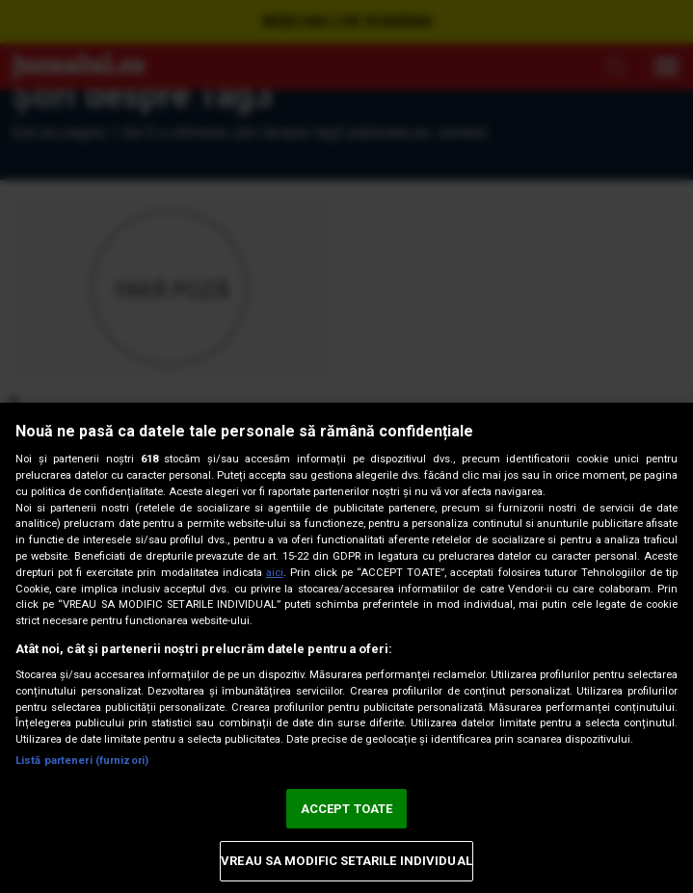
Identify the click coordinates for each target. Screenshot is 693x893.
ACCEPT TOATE (347, 808)
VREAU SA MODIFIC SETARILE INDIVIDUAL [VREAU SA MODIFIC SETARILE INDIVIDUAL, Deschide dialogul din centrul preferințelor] (346, 861)
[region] (346, 648)
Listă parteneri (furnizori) (81, 760)
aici (274, 572)
